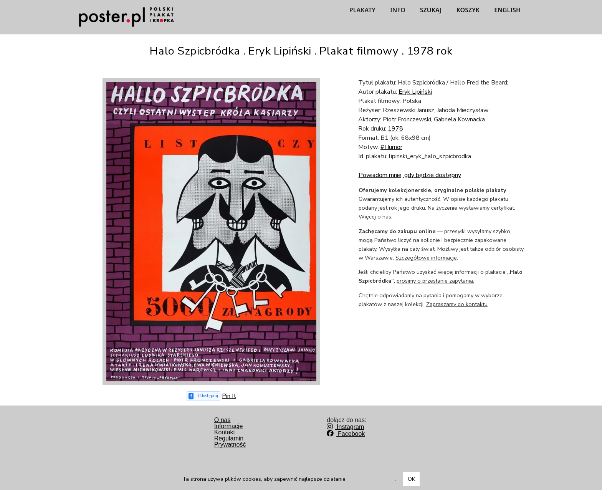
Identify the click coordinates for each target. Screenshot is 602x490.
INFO (397, 10)
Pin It (229, 396)
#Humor (391, 147)
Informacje (228, 426)
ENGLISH (507, 10)
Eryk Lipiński (415, 92)
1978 (395, 128)
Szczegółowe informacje (426, 258)
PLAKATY (362, 10)
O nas (222, 420)
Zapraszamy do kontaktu (457, 304)
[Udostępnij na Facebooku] (204, 396)
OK (411, 479)
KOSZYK (468, 10)
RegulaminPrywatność (230, 441)
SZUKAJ (431, 10)
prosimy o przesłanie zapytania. (435, 281)
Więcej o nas (375, 216)
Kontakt (224, 432)
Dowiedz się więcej (371, 479)
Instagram (345, 427)
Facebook (346, 433)
